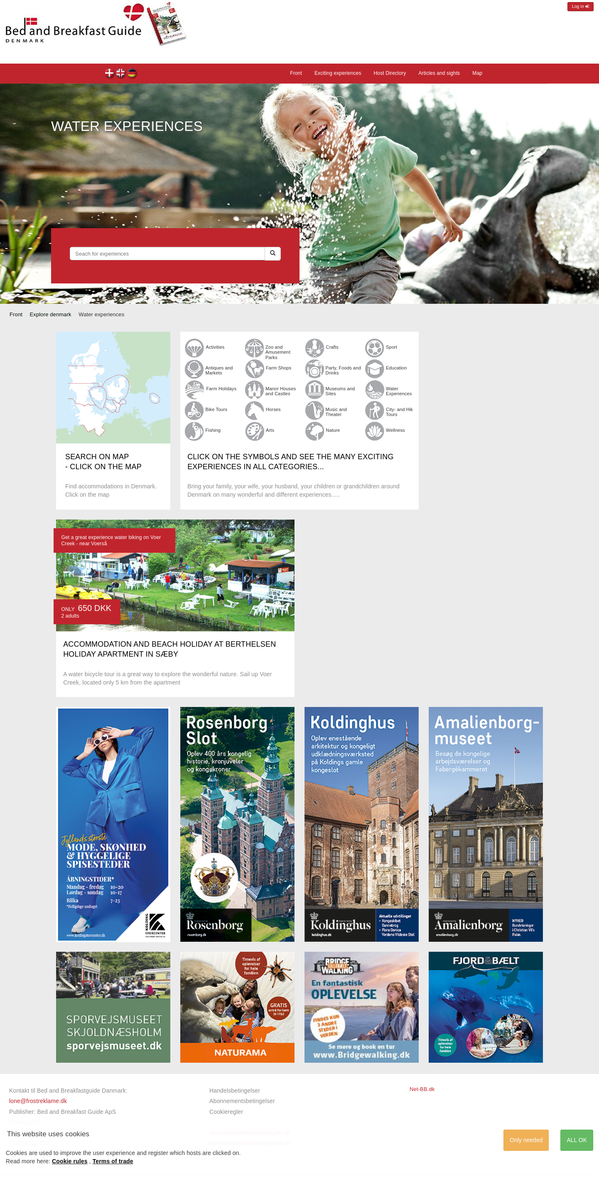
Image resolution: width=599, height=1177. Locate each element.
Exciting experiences (337, 73)
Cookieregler (226, 1111)
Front (296, 73)
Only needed (526, 1140)
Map (477, 73)
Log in (580, 6)
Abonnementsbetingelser (242, 1101)
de (132, 74)
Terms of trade (113, 1161)
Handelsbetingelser (234, 1090)
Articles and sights (439, 73)
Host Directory (390, 73)
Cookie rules (70, 1161)
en (121, 74)
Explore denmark (50, 314)
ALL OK (577, 1140)
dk (109, 74)
